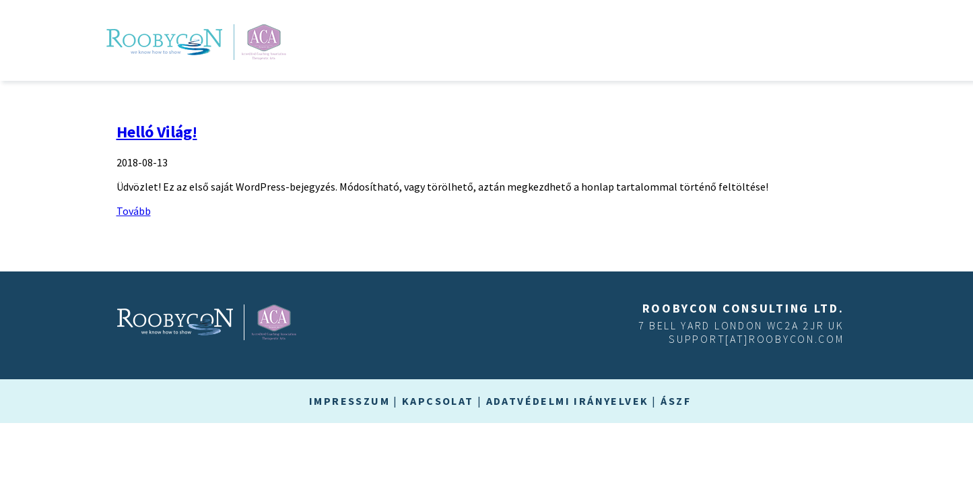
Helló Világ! (156, 131)
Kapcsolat (438, 401)
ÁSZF (676, 401)
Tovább (133, 211)
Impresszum (349, 401)
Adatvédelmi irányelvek (567, 401)
